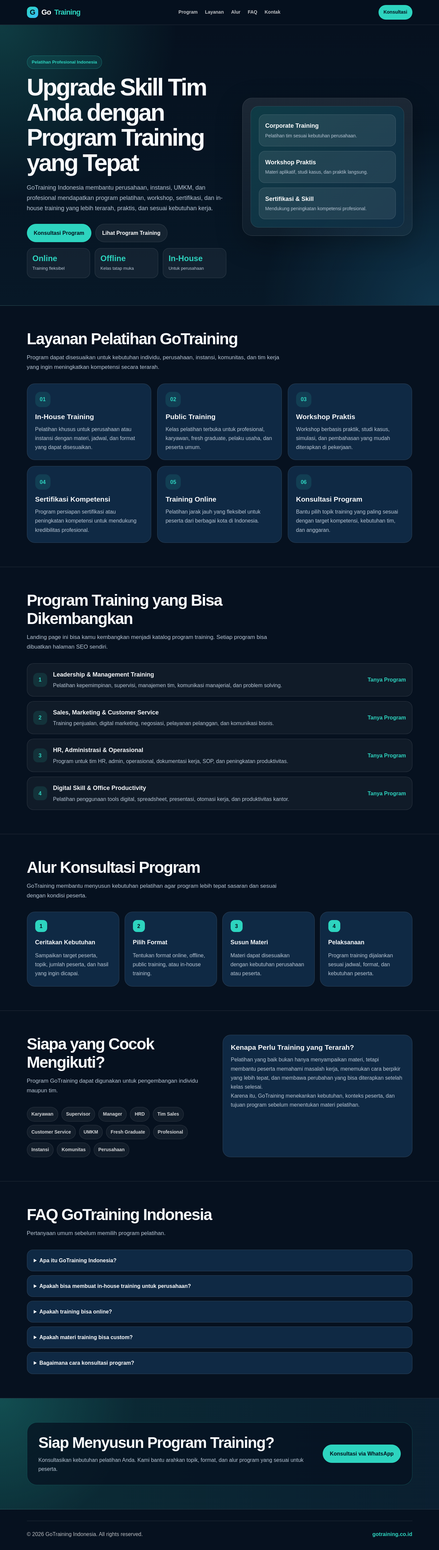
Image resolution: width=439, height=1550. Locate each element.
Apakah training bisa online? (75, 1312)
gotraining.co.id (392, 1534)
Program (188, 12)
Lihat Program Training (131, 233)
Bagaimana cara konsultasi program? (86, 1363)
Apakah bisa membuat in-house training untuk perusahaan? (115, 1286)
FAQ (252, 12)
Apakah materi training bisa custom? (86, 1337)
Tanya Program (387, 680)
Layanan (214, 12)
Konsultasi (395, 12)
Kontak (272, 12)
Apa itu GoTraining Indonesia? (77, 1260)
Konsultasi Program (59, 233)
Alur (235, 12)
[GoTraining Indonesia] (53, 12)
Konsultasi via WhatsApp (361, 1454)
